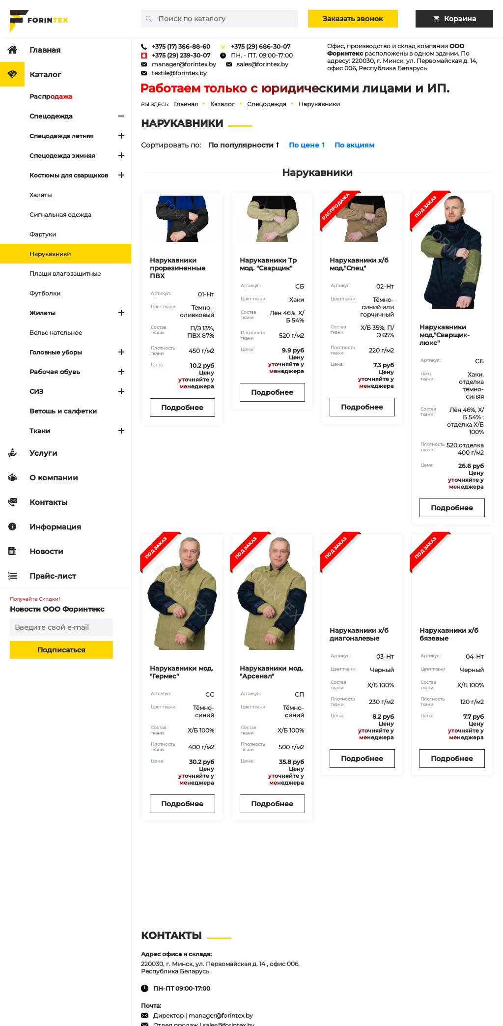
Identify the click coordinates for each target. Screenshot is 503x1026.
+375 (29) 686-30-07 (260, 46)
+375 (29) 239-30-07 (181, 55)
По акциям (354, 145)
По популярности (243, 145)
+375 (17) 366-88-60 (181, 46)
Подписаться (61, 649)
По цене (307, 145)
